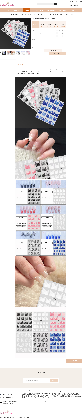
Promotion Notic (38, 10)
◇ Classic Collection (70, 14)
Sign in (76, 5)
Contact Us (72, 10)
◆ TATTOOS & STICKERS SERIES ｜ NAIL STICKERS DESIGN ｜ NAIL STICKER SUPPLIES (37, 14)
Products (26, 10)
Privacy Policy (26, 417)
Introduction (16, 10)
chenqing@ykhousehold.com (10, 401)
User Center (62, 10)
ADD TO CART (57, 53)
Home (7, 10)
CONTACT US (53, 50)
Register (72, 5)
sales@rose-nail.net (8, 403)
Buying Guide (50, 10)
